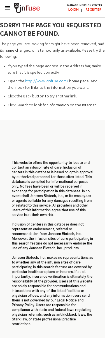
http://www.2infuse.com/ (46, 81)
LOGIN (73, 10)
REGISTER (93, 10)
